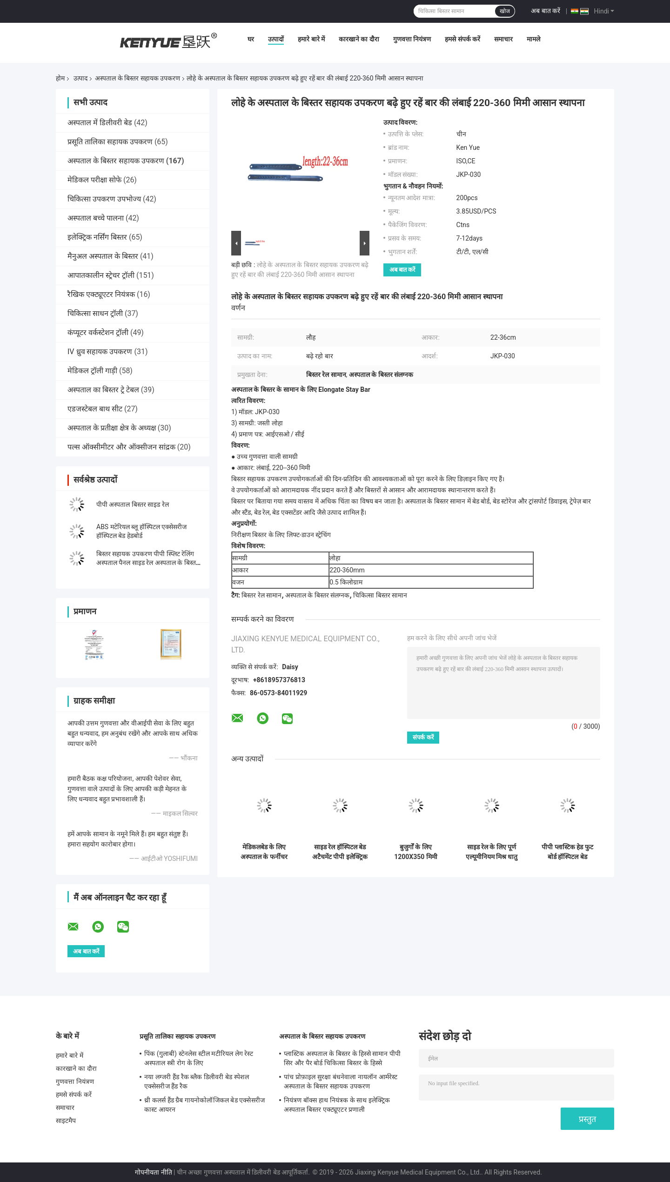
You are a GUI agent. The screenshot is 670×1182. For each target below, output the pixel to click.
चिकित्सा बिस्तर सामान (380, 595)
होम (60, 78)
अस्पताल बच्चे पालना (95, 218)
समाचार (503, 39)
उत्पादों (276, 39)
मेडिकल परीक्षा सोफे (94, 179)
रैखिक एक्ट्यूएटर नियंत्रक (101, 294)
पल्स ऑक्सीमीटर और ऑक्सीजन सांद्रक (121, 447)
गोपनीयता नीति (153, 1172)
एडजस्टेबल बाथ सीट (94, 408)
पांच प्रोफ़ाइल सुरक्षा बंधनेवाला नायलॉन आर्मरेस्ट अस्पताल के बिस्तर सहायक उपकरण (340, 1081)
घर (251, 39)
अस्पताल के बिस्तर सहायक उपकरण (137, 78)
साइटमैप (66, 1120)
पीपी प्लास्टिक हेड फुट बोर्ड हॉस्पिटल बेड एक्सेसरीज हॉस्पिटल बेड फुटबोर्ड (568, 852)
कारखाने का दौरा (359, 39)
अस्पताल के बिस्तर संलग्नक (317, 595)
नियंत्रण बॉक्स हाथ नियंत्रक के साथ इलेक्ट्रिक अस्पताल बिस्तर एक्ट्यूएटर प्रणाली (337, 1104)
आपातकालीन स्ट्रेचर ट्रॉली (100, 275)
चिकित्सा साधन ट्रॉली (95, 313)
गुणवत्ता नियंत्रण (412, 39)
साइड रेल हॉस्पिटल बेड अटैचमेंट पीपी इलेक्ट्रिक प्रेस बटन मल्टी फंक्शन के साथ (340, 852)
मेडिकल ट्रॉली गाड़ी (92, 370)
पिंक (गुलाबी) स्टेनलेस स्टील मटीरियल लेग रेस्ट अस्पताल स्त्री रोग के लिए (198, 1058)
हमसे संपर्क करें (462, 39)
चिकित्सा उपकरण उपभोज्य (104, 199)
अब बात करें (545, 10)
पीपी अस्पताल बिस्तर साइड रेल (132, 504)
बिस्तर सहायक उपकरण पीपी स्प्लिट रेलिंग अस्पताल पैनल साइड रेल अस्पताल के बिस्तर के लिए (147, 562)
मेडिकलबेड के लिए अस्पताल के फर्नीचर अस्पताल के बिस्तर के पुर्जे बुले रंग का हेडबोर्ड (264, 852)
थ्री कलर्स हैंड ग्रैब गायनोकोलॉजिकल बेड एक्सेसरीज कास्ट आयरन (204, 1104)
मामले (533, 39)
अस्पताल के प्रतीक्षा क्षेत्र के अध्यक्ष (111, 427)
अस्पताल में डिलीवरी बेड (99, 122)
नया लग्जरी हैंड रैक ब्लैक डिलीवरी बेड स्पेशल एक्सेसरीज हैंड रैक (196, 1081)
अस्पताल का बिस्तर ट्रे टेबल (103, 389)
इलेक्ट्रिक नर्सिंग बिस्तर (97, 237)
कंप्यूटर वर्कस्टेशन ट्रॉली (97, 332)
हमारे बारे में (311, 39)
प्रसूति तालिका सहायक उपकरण (110, 141)
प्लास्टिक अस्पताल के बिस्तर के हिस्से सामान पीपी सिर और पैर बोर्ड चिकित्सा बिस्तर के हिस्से (342, 1058)
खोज (505, 11)
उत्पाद (80, 78)
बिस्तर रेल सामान (261, 595)
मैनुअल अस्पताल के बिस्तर (102, 256)
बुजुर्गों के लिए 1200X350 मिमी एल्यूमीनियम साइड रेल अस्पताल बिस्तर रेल (416, 852)
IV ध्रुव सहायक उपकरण (99, 351)
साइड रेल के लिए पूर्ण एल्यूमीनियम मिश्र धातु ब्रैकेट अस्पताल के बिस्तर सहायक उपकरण (492, 852)
